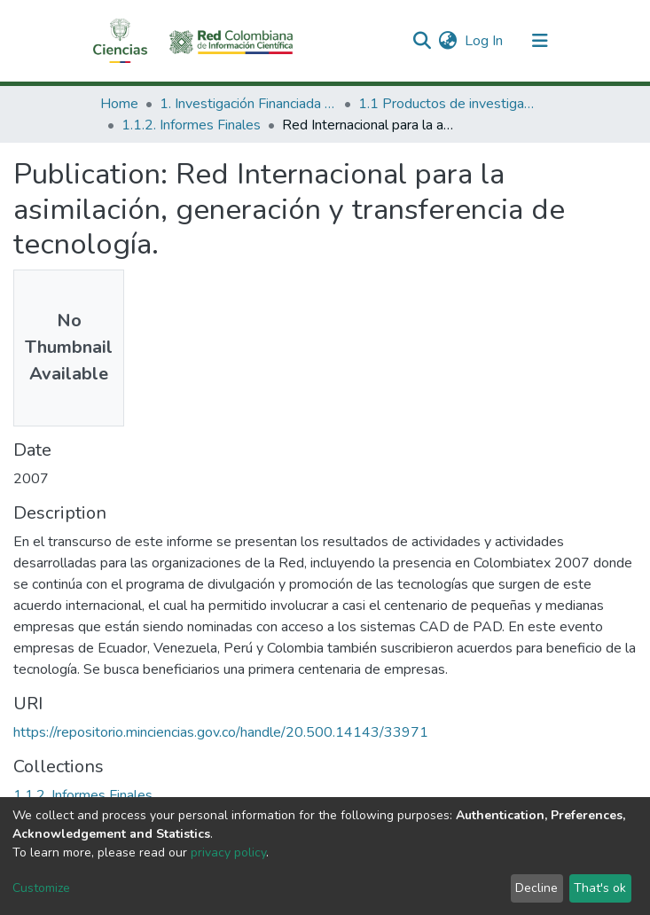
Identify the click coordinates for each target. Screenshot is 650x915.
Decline (536, 888)
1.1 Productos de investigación (447, 103)
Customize (41, 888)
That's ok (600, 888)
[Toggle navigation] (540, 41)
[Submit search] (422, 40)
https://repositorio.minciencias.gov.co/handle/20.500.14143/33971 (220, 732)
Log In (485, 41)
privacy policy (228, 852)
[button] (448, 40)
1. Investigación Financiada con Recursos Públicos (248, 103)
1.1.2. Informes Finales (191, 125)
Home (119, 103)
